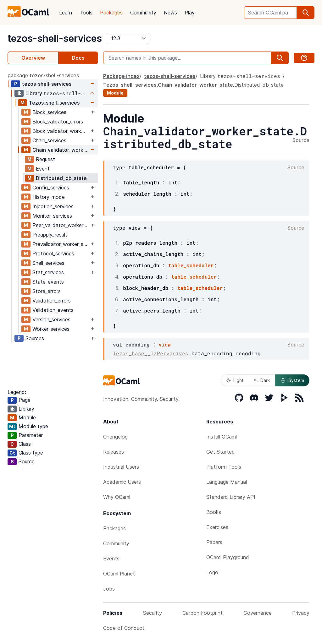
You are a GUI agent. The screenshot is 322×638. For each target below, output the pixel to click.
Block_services (49, 112)
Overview (33, 58)
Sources (34, 338)
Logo (212, 572)
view (164, 344)
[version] (128, 38)
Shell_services (48, 263)
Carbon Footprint (202, 613)
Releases (113, 452)
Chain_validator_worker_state (60, 150)
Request (45, 159)
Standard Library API (230, 497)
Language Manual (226, 482)
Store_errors (46, 291)
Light (235, 380)
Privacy (300, 613)
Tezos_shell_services (54, 103)
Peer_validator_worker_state (60, 225)
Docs (78, 58)
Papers (214, 542)
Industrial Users (121, 467)
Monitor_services (52, 216)
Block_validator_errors (57, 121)
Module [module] (115, 92)
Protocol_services (53, 253)
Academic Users (122, 482)
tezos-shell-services (55, 38)
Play (190, 12)
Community (143, 12)
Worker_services (50, 329)
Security (152, 613)
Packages (111, 12)
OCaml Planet (119, 573)
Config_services (50, 187)
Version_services (51, 319)
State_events (48, 282)
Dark (262, 380)
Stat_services (48, 272)
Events (111, 558)
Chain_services (49, 140)
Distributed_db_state (61, 178)
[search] (305, 12)
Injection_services (53, 206)
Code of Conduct (123, 628)
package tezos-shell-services (43, 75)
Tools (86, 12)
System (292, 380)
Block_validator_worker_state (60, 131)
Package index (121, 76)
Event (43, 169)
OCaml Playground (227, 557)
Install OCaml (221, 437)
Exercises (217, 527)
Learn (65, 12)
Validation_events (53, 310)
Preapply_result (49, 235)
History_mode (48, 197)
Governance (257, 613)
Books (213, 512)
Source (300, 140)
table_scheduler (191, 265)
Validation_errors (51, 300)
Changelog (115, 437)
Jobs (109, 589)
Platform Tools (223, 467)
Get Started (220, 452)
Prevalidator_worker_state (60, 244)
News (170, 12)
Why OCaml (116, 497)
